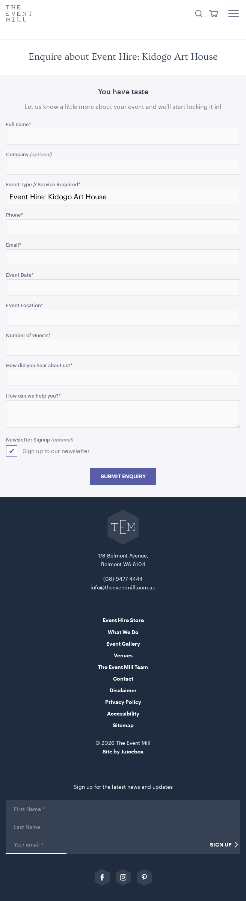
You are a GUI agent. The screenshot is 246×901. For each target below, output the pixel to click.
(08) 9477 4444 (123, 579)
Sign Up (221, 845)
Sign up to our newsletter (56, 450)
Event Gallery (123, 643)
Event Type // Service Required (43, 184)
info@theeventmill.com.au (123, 587)
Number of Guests (28, 335)
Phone (14, 214)
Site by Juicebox (123, 751)
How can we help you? (33, 395)
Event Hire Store (123, 620)
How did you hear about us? (39, 365)
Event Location (24, 305)
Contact (123, 678)
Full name (18, 124)
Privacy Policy (123, 702)
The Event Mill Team (123, 667)
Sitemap (123, 725)
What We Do (123, 632)
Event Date (20, 274)
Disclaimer (123, 690)
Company (17, 154)
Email (13, 244)
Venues (123, 655)
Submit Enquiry (123, 476)
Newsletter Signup (28, 439)
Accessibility (123, 713)
